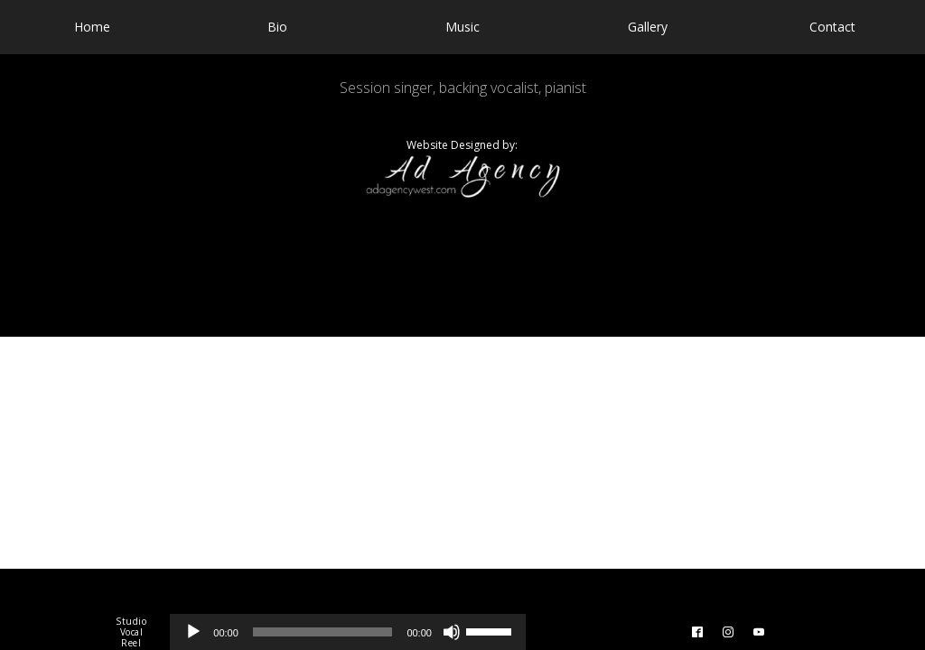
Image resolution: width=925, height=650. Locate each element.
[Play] (193, 632)
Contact (832, 26)
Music (462, 26)
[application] (348, 632)
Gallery (648, 26)
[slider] (323, 631)
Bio (277, 26)
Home (92, 26)
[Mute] (452, 632)
